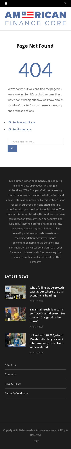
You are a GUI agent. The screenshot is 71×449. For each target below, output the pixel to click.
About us (10, 364)
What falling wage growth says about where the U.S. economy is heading (47, 291)
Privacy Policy (13, 383)
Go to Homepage (20, 129)
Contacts (10, 374)
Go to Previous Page (22, 122)
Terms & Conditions (16, 393)
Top (35, 441)
